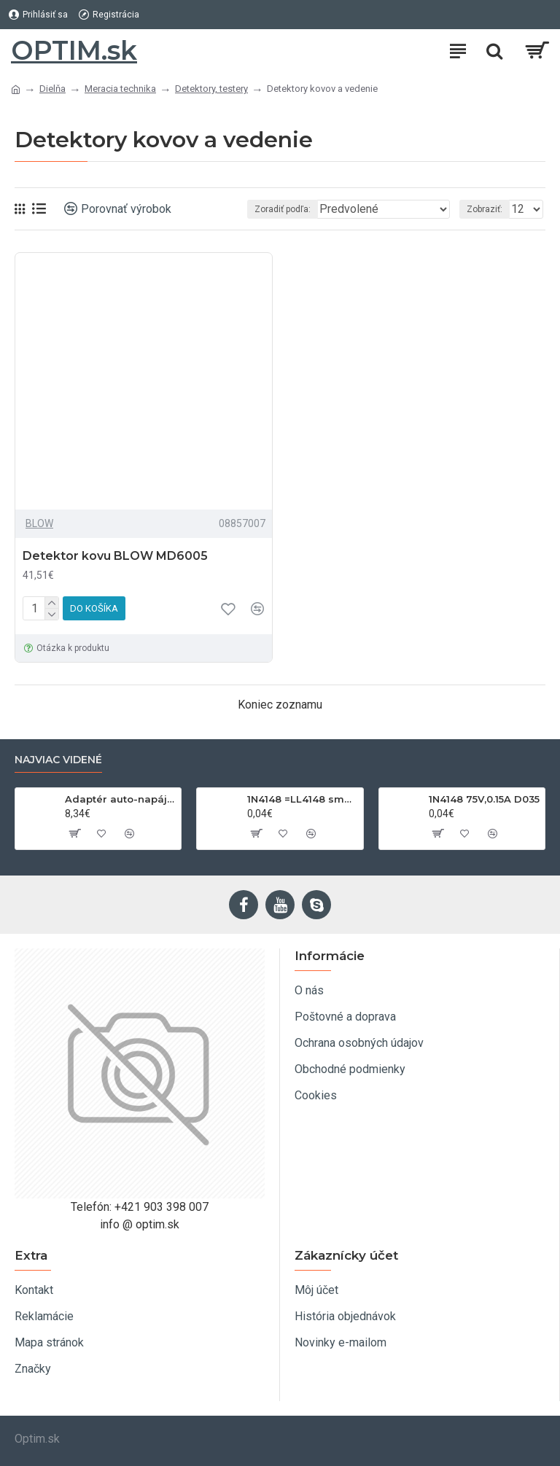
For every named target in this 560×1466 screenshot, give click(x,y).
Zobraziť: (484, 209)
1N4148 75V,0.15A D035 (484, 799)
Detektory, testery (211, 88)
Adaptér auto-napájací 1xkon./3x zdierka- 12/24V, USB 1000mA (120, 799)
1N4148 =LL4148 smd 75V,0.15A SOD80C (302, 799)
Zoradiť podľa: (282, 209)
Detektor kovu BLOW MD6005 (115, 556)
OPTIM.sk (74, 50)
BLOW (39, 523)
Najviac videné (58, 760)
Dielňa (52, 88)
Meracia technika (120, 88)
